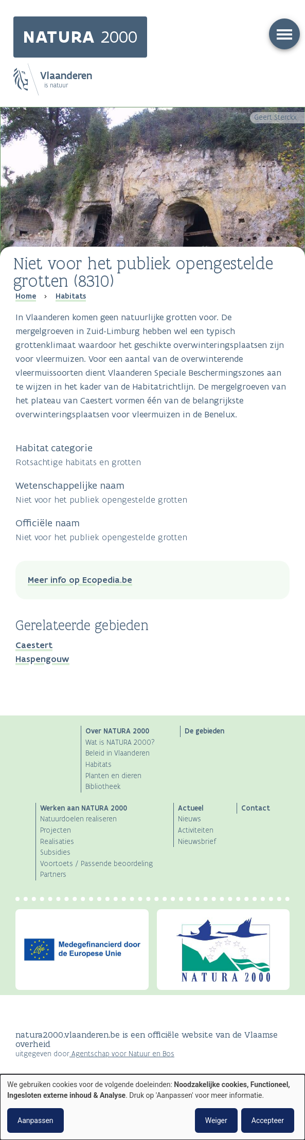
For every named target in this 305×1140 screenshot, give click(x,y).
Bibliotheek (102, 786)
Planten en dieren (113, 775)
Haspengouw (42, 659)
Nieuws (189, 819)
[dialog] (152, 1107)
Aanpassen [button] (35, 1120)
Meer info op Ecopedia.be (80, 579)
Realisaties (57, 841)
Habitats (71, 296)
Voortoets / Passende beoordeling (96, 863)
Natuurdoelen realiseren (78, 819)
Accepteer (268, 1120)
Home (25, 296)
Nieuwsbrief (197, 841)
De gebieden (204, 731)
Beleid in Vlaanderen (117, 753)
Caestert (33, 645)
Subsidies (55, 852)
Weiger (216, 1120)
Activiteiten (195, 830)
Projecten (55, 830)
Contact (255, 808)
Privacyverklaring (41, 1073)
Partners (53, 874)
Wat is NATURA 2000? (120, 742)
